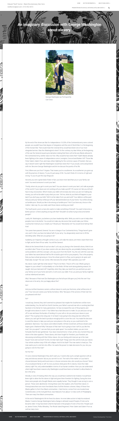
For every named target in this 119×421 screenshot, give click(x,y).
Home (78, 3)
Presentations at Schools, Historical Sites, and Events (88, 7)
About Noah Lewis (104, 3)
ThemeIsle (108, 417)
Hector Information (89, 3)
